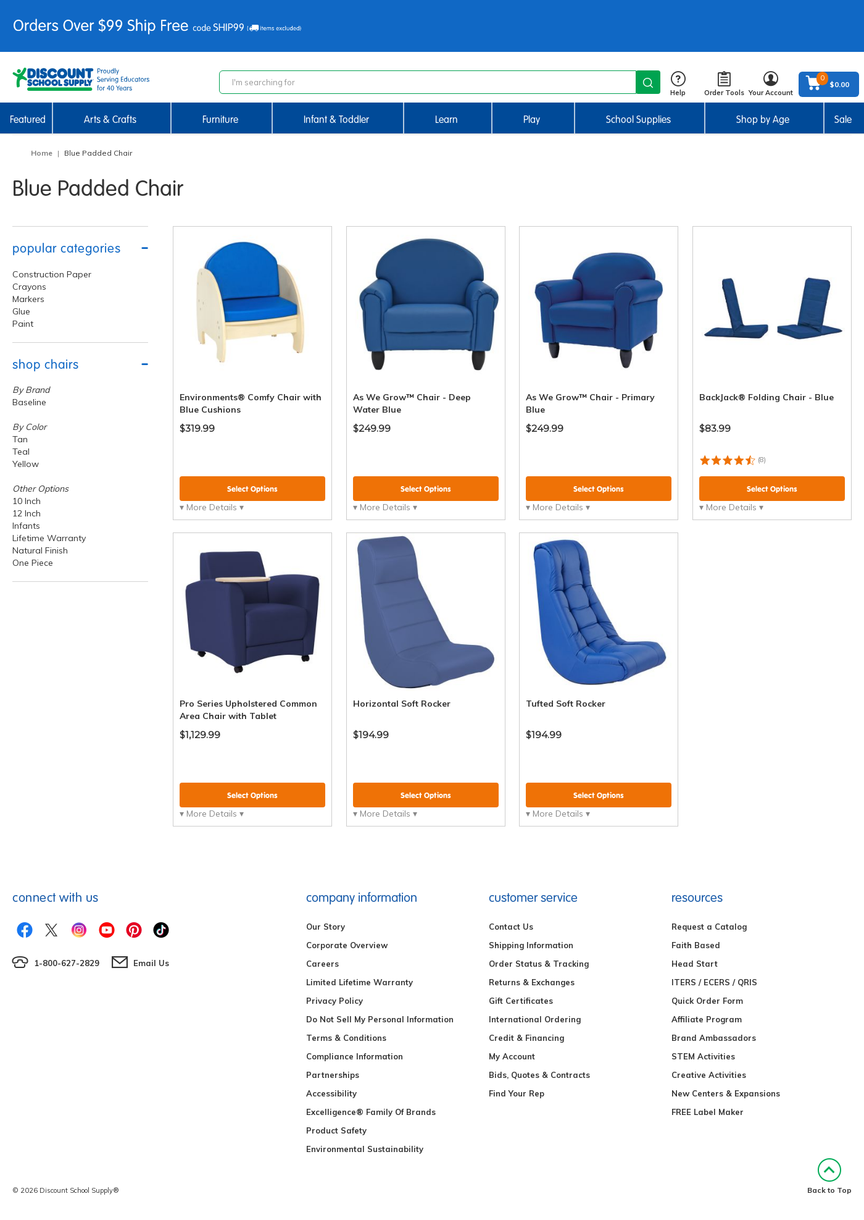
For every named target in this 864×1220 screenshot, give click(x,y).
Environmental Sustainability (364, 1149)
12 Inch (26, 513)
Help (678, 84)
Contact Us (511, 927)
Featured (28, 119)
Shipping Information (531, 945)
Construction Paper (51, 274)
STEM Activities (703, 1056)
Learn (446, 119)
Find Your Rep (516, 1093)
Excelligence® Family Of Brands (371, 1112)
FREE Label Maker (707, 1112)
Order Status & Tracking (539, 964)
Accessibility (331, 1093)
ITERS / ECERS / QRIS (714, 982)
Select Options (252, 489)
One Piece (32, 562)
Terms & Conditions (346, 1038)
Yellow (25, 463)
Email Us (151, 963)
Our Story (325, 927)
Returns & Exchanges (532, 982)
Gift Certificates (521, 1001)
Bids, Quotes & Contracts (539, 1075)
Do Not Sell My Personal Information (380, 1019)
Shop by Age (762, 119)
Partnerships (332, 1075)
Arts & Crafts (110, 119)
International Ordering (535, 1019)
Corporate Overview (347, 945)
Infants (26, 525)
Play (531, 119)
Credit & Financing (526, 1038)
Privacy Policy (334, 1001)
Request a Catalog (709, 927)
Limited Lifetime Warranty (359, 982)
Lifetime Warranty (49, 538)
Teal (21, 451)
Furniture (220, 119)
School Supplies (638, 119)
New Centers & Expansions (725, 1093)
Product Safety (336, 1130)
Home (41, 153)
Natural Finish (40, 550)
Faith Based (695, 945)
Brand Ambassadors (713, 1038)
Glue (21, 311)
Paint (22, 323)
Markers (28, 299)
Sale (843, 119)
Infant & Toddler (336, 119)
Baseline (29, 402)
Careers (322, 964)
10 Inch (26, 501)
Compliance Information (354, 1056)
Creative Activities (708, 1075)
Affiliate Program (706, 1019)
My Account (512, 1056)
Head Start (694, 964)
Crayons (29, 286)
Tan (20, 439)
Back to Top (829, 1176)
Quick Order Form (707, 1001)
